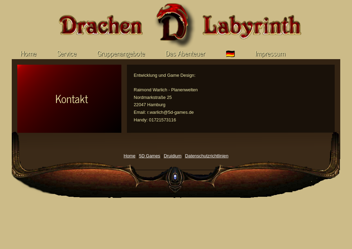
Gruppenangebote (121, 53)
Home (28, 53)
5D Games (149, 155)
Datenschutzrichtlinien (206, 155)
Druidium (173, 155)
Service (66, 53)
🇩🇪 (230, 53)
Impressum (270, 53)
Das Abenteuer (185, 53)
